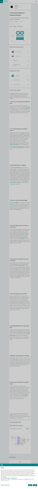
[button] (37, 465)
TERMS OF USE (26, 479)
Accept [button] (35, 485)
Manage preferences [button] (5, 485)
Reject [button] (30, 485)
